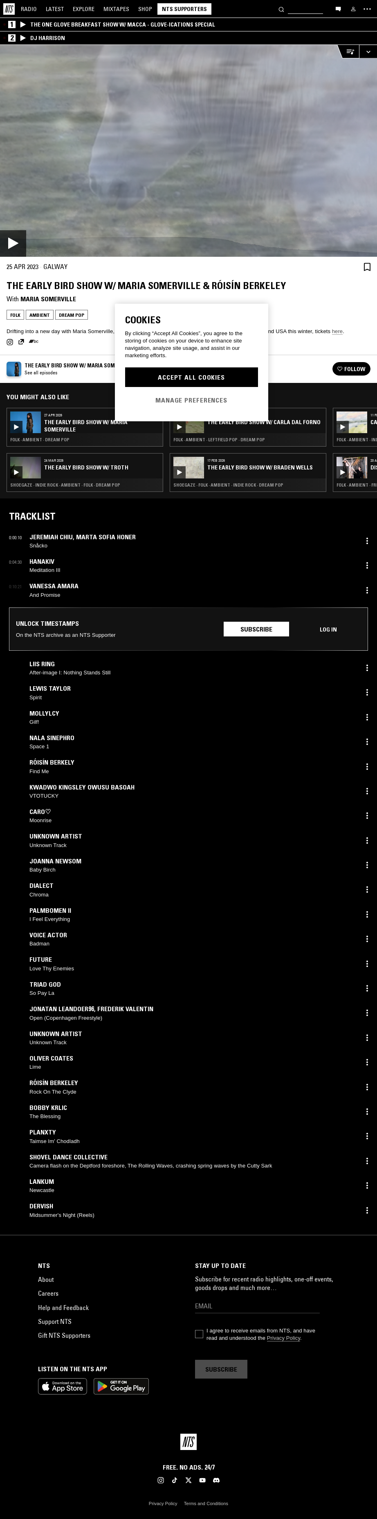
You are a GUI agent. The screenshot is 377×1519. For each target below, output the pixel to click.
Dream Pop (71, 315)
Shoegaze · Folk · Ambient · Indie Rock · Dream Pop (228, 485)
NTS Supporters (184, 9)
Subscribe (256, 629)
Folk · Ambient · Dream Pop (40, 440)
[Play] (188, 151)
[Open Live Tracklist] (348, 51)
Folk (15, 315)
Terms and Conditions (206, 1503)
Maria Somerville (48, 299)
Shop (145, 9)
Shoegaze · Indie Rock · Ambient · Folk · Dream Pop (65, 485)
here (337, 331)
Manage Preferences (191, 400)
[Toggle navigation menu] (367, 9)
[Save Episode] (367, 267)
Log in (328, 629)
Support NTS (55, 1321)
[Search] (281, 9)
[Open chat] (338, 8)
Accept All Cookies (191, 377)
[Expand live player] (368, 51)
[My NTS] (353, 9)
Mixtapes (116, 9)
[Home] (9, 9)
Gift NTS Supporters (64, 1335)
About (46, 1279)
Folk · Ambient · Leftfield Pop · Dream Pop (219, 440)
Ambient (39, 315)
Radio (29, 9)
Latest (55, 9)
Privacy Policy (283, 1338)
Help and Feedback (63, 1307)
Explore (83, 9)
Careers (48, 1293)
